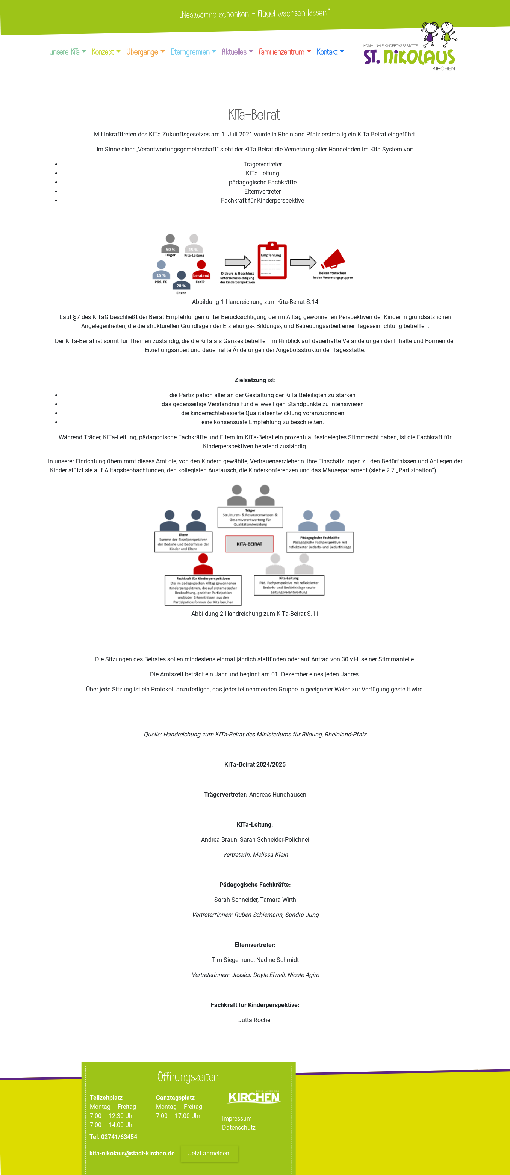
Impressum (237, 1118)
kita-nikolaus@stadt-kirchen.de (132, 1153)
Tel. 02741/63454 (113, 1137)
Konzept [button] (103, 52)
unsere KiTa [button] (65, 52)
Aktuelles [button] (234, 52)
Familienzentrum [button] (281, 52)
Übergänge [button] (142, 52)
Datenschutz (239, 1127)
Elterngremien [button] (190, 52)
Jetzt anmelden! (209, 1153)
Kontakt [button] (327, 52)
